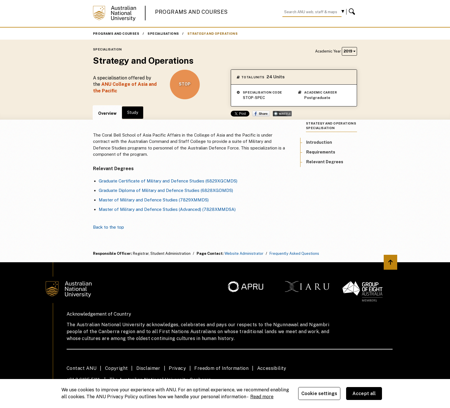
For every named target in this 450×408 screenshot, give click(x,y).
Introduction (319, 142)
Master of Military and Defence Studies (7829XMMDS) (154, 199)
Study (132, 112)
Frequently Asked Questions (294, 253)
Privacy (177, 368)
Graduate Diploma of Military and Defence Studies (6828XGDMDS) (166, 190)
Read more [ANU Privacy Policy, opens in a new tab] (262, 396)
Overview (107, 113)
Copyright (116, 368)
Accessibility (271, 368)
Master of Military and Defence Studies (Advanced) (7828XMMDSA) (167, 209)
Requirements (320, 152)
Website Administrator (243, 253)
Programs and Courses (191, 12)
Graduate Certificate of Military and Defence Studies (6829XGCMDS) (168, 180)
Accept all (364, 393)
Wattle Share (282, 113)
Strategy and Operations (212, 33)
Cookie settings (319, 393)
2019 (349, 51)
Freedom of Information (221, 368)
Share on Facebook (261, 113)
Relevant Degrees (324, 162)
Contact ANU (81, 368)
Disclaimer (148, 368)
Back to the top (108, 227)
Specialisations (163, 33)
